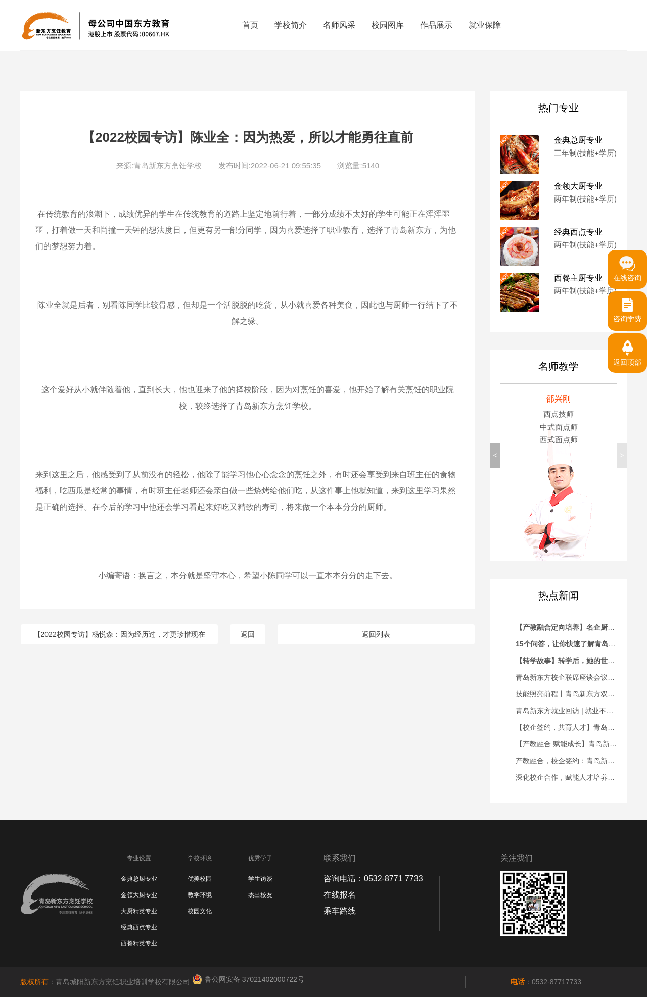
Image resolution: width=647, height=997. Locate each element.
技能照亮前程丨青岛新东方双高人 (569, 694)
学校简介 (290, 25)
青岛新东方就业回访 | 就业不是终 (568, 711)
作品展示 (436, 25)
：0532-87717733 (546, 982)
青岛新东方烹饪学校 (272, 406)
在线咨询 (627, 266)
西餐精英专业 (139, 943)
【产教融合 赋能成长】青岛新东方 (570, 744)
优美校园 (200, 878)
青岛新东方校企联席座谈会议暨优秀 (572, 677)
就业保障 (485, 25)
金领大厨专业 (139, 895)
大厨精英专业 (139, 911)
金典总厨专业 (139, 878)
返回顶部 (627, 349)
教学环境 (200, 895)
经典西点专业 (139, 927)
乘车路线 (340, 911)
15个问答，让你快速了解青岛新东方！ (576, 644)
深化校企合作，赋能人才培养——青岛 (576, 777)
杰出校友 (260, 895)
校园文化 (200, 911)
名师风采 (339, 25)
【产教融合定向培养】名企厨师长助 (572, 627)
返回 (248, 634)
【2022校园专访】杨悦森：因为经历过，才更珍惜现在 (119, 634)
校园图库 (388, 25)
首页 (250, 25)
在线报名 (340, 894)
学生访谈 (260, 878)
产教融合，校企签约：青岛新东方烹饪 (576, 761)
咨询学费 (627, 307)
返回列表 (376, 634)
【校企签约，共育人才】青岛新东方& (574, 727)
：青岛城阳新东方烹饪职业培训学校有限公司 (106, 982)
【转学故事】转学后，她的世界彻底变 (576, 661)
